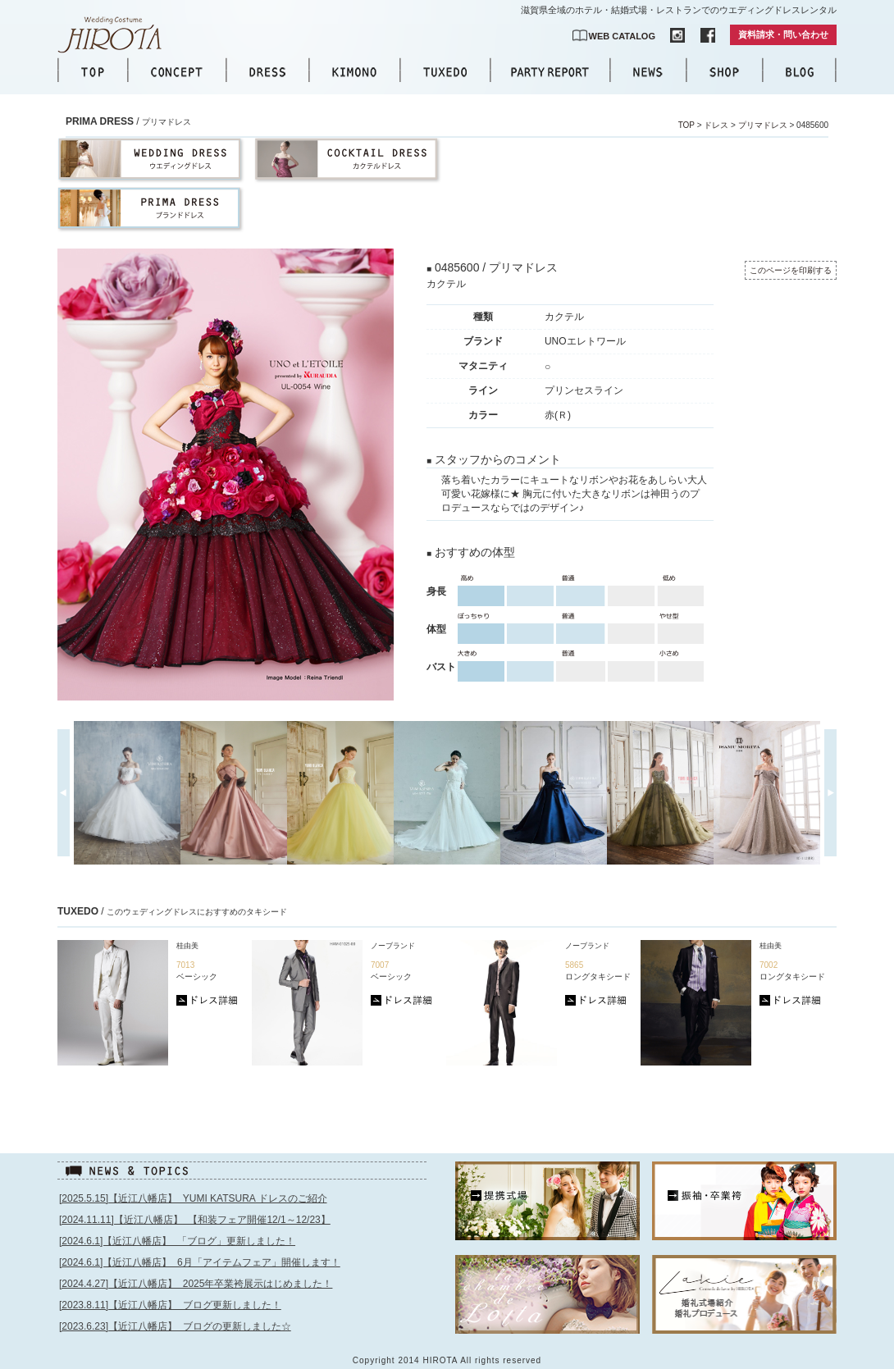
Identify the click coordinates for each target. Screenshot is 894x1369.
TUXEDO (445, 71)
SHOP (724, 71)
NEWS (648, 71)
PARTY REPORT (549, 71)
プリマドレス (762, 125)
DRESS (267, 71)
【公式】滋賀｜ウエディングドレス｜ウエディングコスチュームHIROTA (118, 34)
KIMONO (354, 71)
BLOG (800, 71)
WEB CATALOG (622, 36)
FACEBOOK (707, 35)
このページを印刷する (791, 270)
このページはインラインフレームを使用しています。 (243, 1274)
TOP (92, 71)
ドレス (716, 125)
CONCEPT (177, 71)
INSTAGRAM (677, 35)
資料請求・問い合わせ (783, 34)
